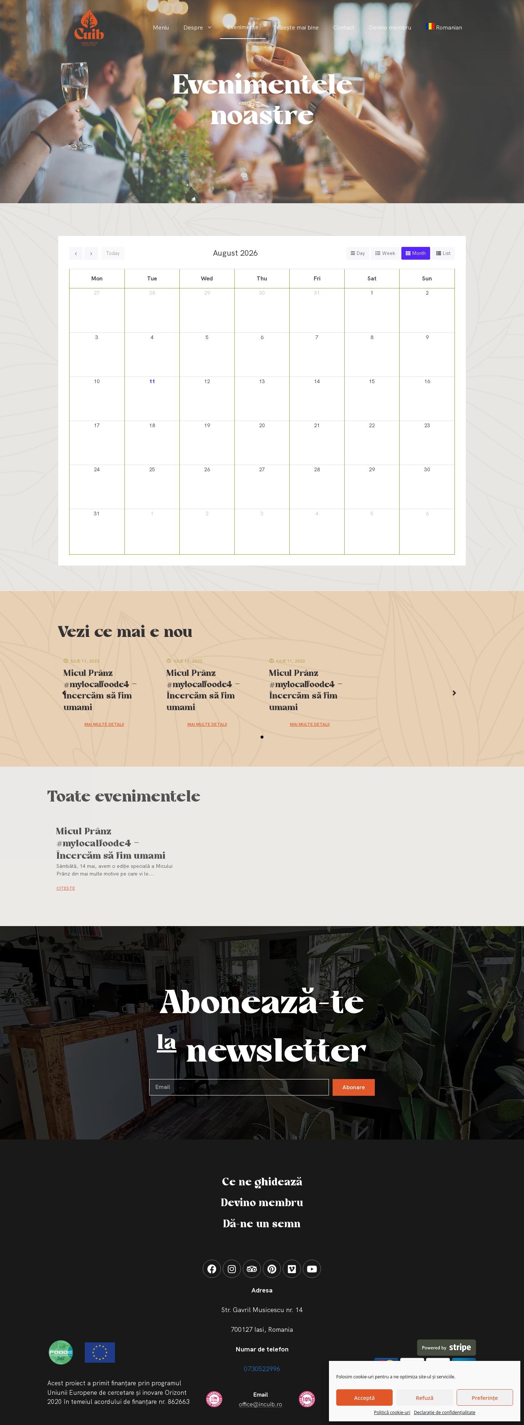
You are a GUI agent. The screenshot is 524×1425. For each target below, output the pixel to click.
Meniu (161, 27)
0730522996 (262, 1369)
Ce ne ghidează (262, 1182)
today (113, 253)
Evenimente (242, 27)
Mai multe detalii (104, 724)
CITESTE (65, 888)
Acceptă (364, 1397)
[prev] (76, 253)
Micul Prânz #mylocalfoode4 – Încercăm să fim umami (111, 844)
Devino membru (390, 27)
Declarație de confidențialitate (444, 1412)
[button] (262, 737)
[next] (91, 253)
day (361, 253)
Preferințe (485, 1397)
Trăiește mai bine (296, 27)
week (388, 253)
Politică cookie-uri (392, 1412)
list (446, 253)
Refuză (425, 1397)
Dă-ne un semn (262, 1224)
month (419, 253)
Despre (201, 28)
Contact (343, 27)
